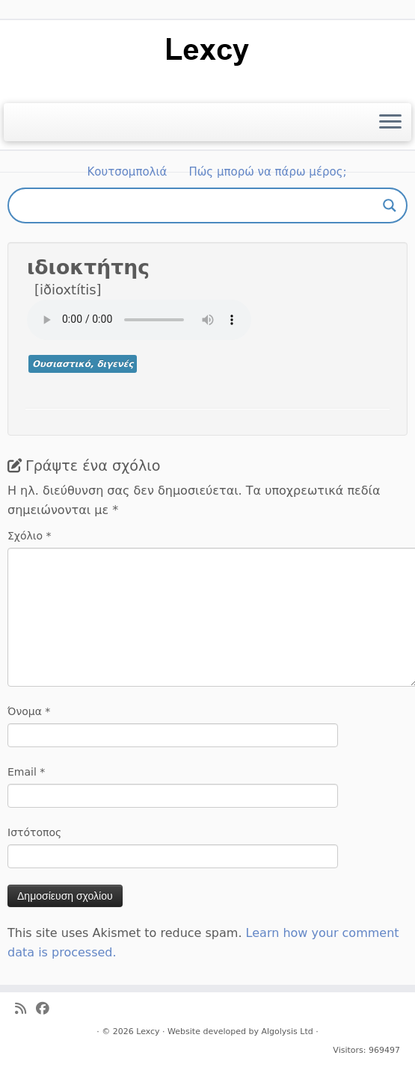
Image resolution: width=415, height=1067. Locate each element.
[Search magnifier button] (389, 205)
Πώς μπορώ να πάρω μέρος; (268, 172)
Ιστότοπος (34, 832)
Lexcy (147, 1031)
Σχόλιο (29, 536)
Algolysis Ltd (287, 1031)
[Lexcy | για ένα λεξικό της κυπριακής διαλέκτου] (207, 50)
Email (26, 772)
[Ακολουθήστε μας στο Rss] (25, 1009)
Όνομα (28, 711)
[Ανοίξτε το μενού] (390, 122)
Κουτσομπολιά (127, 172)
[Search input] (200, 205)
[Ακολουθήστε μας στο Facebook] (47, 1009)
